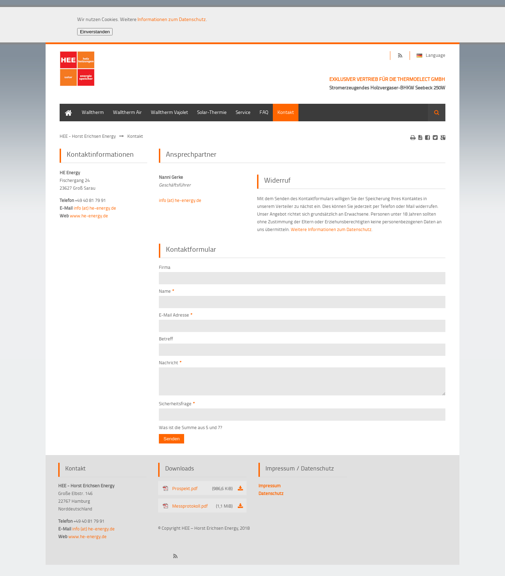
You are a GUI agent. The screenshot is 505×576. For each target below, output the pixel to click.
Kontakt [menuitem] (285, 112)
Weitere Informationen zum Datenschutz (331, 229)
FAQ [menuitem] (264, 112)
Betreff (166, 339)
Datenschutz (270, 497)
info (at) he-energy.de (180, 200)
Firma (164, 267)
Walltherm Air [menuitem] (127, 112)
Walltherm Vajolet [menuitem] (169, 112)
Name (166, 291)
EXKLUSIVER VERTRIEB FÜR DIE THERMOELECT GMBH (387, 79)
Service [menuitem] (243, 112)
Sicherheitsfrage (177, 408)
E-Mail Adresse (176, 315)
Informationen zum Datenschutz (171, 19)
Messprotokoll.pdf (202, 510)
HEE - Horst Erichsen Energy (88, 136)
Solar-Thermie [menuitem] (212, 112)
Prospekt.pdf (202, 492)
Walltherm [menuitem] (93, 112)
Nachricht (170, 362)
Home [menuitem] (66, 107)
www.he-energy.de (89, 215)
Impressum (269, 490)
